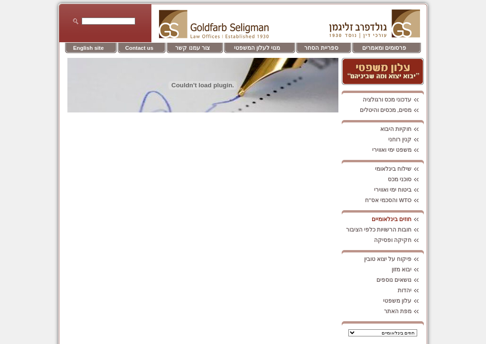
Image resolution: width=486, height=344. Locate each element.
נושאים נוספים (400, 280)
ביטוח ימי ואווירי (399, 190)
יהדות (411, 290)
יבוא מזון (408, 269)
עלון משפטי (403, 301)
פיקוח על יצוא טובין (394, 259)
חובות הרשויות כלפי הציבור (385, 229)
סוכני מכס (406, 179)
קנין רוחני (406, 139)
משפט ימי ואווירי (398, 150)
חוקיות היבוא (402, 129)
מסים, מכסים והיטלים (392, 110)
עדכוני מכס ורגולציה (393, 99)
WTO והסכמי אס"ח (394, 200)
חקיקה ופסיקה (399, 240)
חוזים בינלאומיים (398, 219)
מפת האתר (404, 311)
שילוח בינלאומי (399, 169)
